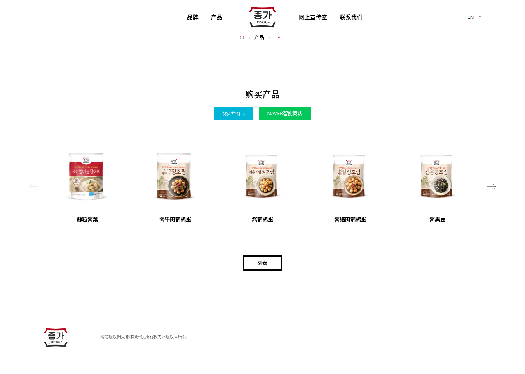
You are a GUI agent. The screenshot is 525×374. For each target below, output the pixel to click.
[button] (491, 186)
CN (471, 17)
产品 (216, 17)
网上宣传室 (313, 17)
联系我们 (351, 17)
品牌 (193, 17)
